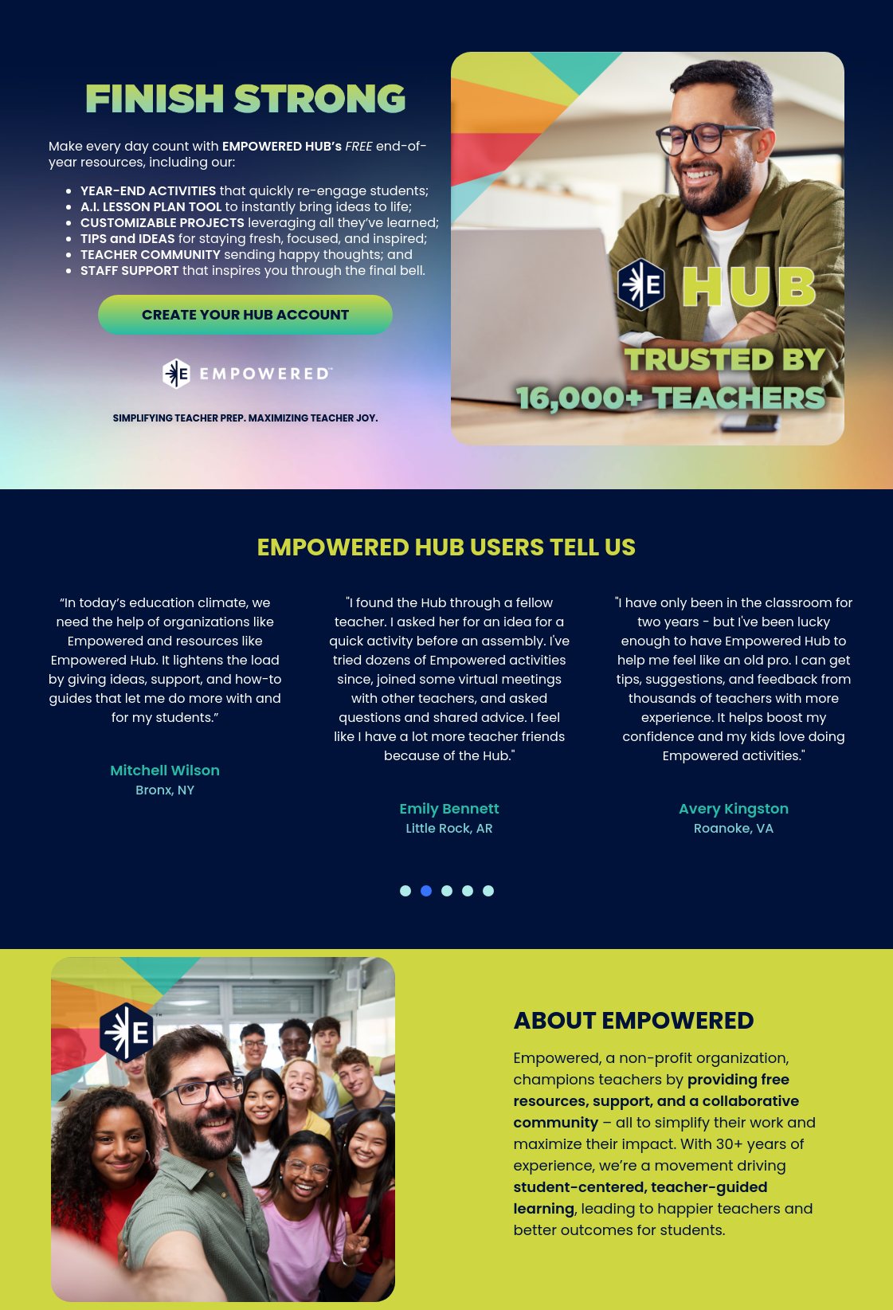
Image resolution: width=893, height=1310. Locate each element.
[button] (405, 890)
